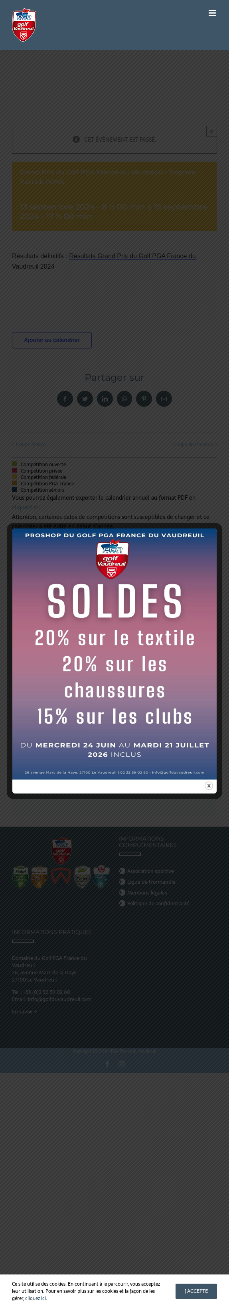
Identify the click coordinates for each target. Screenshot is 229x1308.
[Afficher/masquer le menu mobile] (213, 13)
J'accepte (196, 1291)
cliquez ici (35, 1298)
